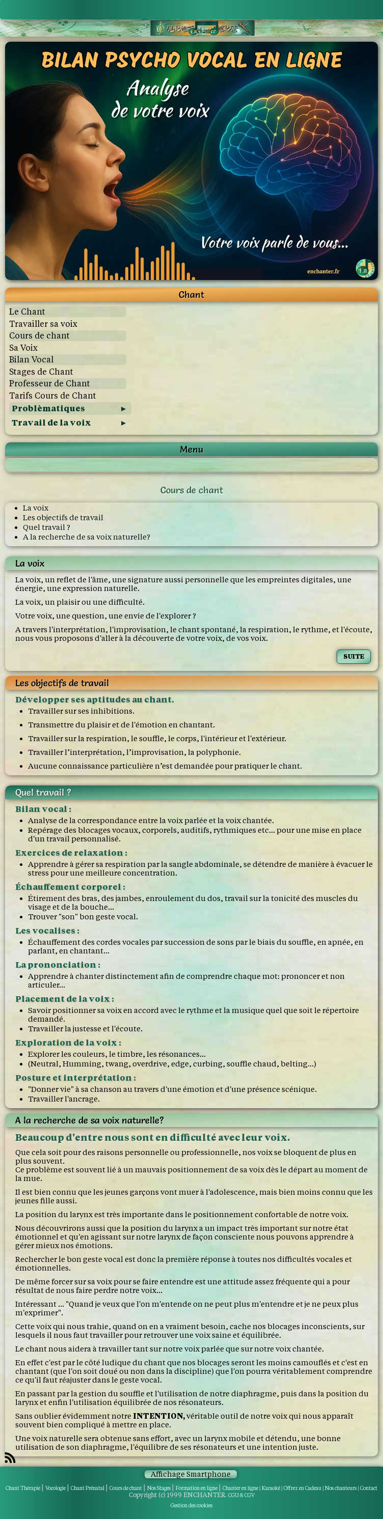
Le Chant (27, 312)
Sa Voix (23, 348)
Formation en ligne (196, 1488)
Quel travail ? (46, 527)
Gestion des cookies (191, 1505)
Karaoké (271, 1488)
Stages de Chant (41, 372)
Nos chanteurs (341, 1488)
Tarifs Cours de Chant (52, 396)
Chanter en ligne (240, 1488)
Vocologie (55, 1488)
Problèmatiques (48, 408)
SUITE (353, 656)
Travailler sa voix (43, 324)
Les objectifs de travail (63, 517)
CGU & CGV (241, 1495)
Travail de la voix (51, 423)
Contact (368, 1488)
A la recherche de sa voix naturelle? (86, 536)
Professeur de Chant (49, 383)
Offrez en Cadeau (302, 1488)
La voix (35, 507)
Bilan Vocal (31, 359)
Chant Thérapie (23, 1488)
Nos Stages (159, 1488)
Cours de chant (39, 336)
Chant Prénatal (87, 1488)
